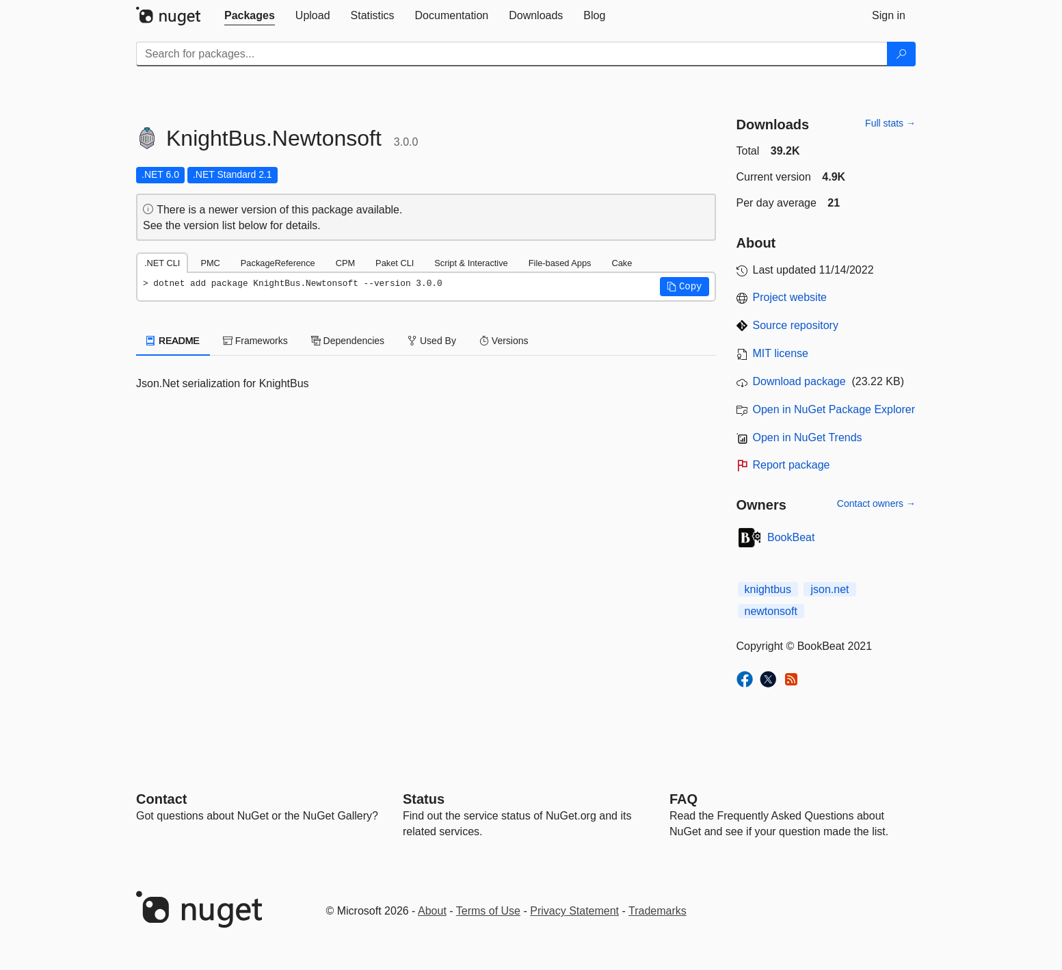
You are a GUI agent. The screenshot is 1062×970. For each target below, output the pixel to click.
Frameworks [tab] (255, 341)
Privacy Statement (574, 911)
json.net (829, 589)
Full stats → (890, 123)
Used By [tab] (432, 341)
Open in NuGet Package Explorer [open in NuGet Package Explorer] (834, 409)
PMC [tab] (210, 263)
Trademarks (657, 911)
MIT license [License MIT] (781, 353)
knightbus (768, 589)
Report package (791, 465)
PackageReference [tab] (278, 263)
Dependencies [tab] (347, 341)
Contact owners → (876, 503)
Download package (799, 381)
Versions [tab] (504, 341)
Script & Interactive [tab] (470, 263)
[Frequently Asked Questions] (683, 799)
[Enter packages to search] (512, 54)
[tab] (249, 16)
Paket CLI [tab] (394, 263)
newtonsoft (771, 611)
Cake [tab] (621, 263)
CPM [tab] (345, 263)
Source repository (795, 325)
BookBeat (790, 537)
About (432, 911)
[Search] (901, 54)
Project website (790, 297)
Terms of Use (488, 911)
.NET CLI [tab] (162, 263)
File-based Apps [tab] (560, 263)
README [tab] (173, 341)
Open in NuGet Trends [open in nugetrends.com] (807, 437)
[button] (684, 286)
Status (423, 799)
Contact (161, 799)
